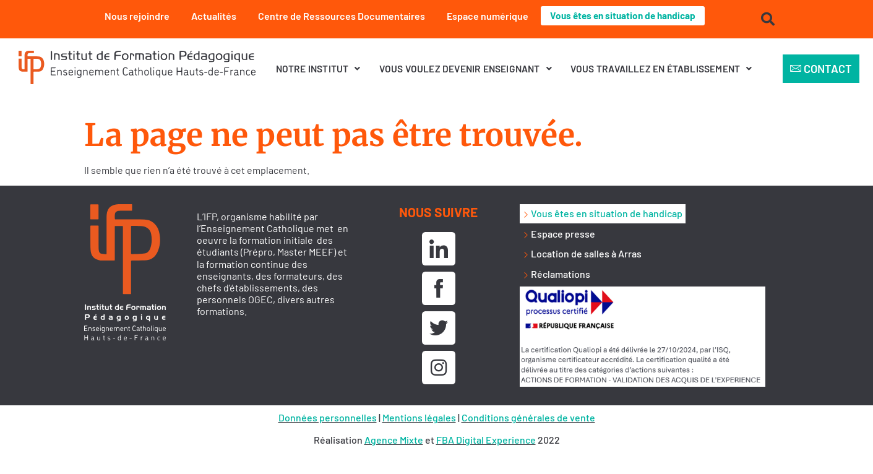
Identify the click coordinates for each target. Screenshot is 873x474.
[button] (318, 69)
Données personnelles (327, 417)
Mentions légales (419, 417)
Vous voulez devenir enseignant (465, 68)
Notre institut (318, 68)
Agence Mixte (393, 440)
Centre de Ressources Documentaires (338, 16)
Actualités (210, 16)
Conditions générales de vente (528, 417)
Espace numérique (484, 16)
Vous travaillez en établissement (661, 68)
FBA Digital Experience (486, 440)
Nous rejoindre (133, 16)
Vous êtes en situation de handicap (623, 16)
